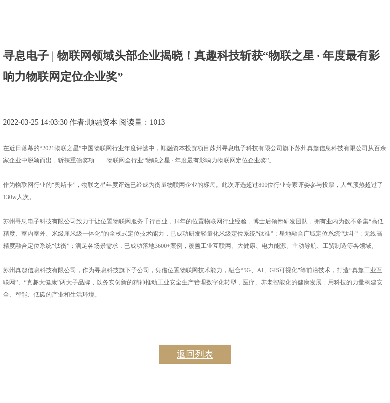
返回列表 (195, 354)
